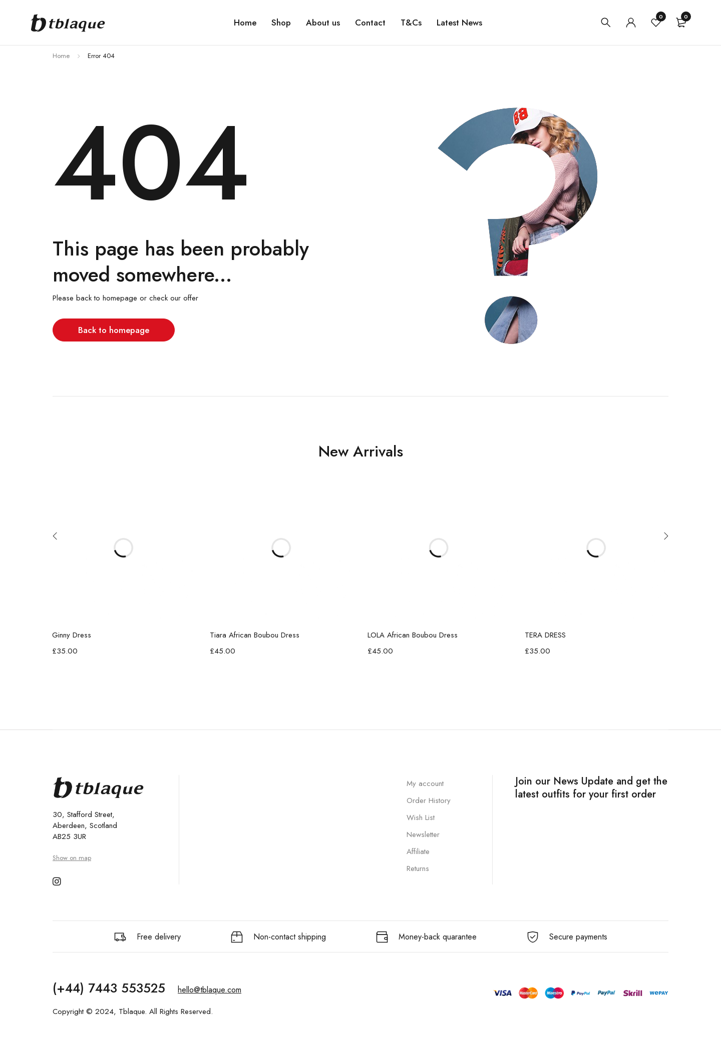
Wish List (421, 817)
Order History (429, 800)
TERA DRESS (545, 635)
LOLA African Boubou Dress (413, 635)
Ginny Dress (71, 635)
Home (61, 55)
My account (425, 783)
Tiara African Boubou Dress (254, 635)
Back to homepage (115, 329)
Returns (418, 868)
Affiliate (418, 851)
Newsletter (423, 834)
